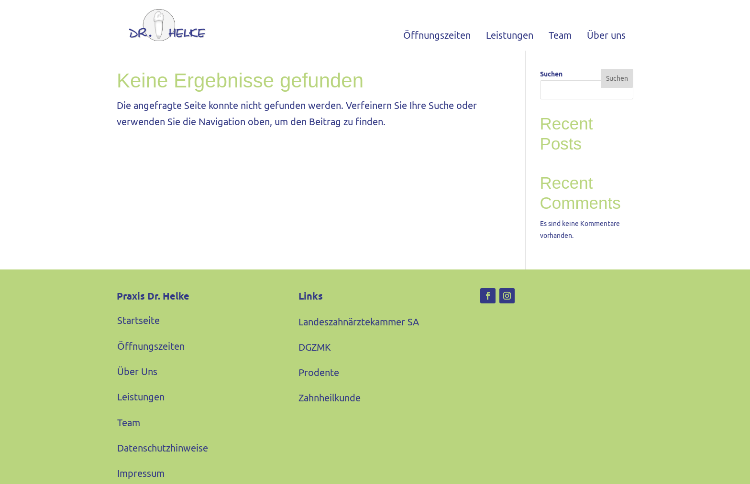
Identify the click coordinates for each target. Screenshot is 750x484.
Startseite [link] (138, 329)
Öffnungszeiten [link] (437, 35)
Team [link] (560, 35)
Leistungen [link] (509, 35)
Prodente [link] (318, 381)
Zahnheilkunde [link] (329, 407)
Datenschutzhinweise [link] (162, 457)
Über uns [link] (606, 35)
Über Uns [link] (137, 381)
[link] (161, 25)
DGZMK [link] (314, 356)
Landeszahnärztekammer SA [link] (358, 331)
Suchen (551, 83)
